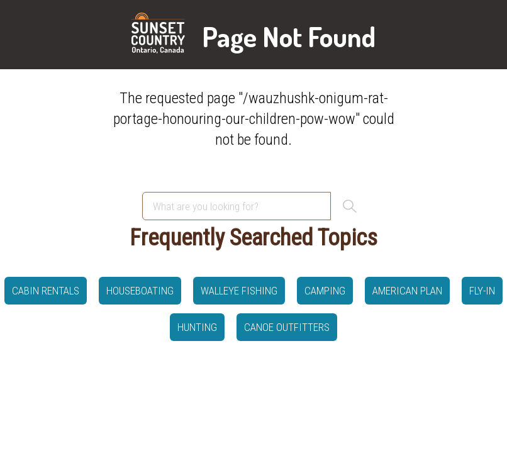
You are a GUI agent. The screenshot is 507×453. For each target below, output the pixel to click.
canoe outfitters (287, 327)
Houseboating (140, 290)
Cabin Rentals (45, 290)
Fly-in (482, 290)
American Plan (407, 290)
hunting (197, 327)
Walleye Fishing (239, 290)
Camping (324, 290)
